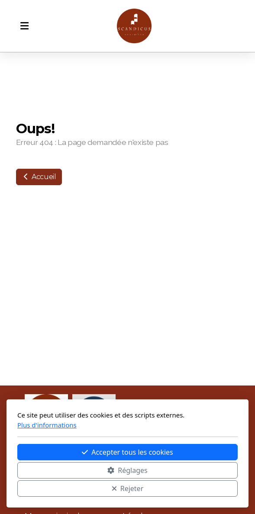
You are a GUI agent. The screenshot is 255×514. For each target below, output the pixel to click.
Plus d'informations (47, 425)
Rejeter (128, 488)
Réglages (127, 470)
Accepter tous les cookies (127, 452)
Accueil (39, 177)
